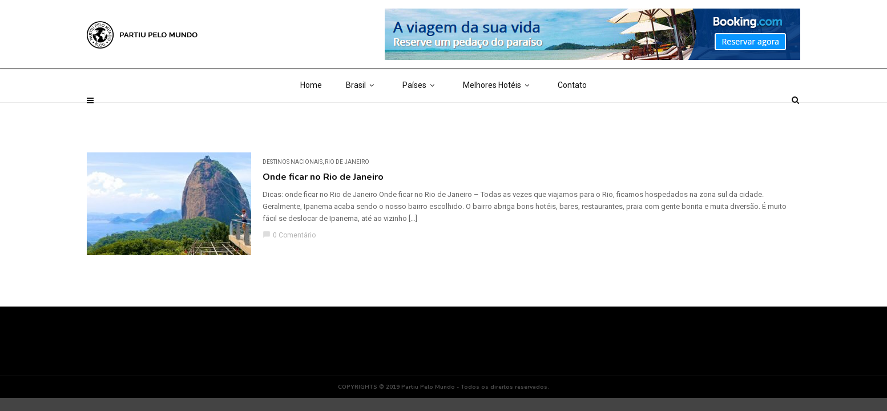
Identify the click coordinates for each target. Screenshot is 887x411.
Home (311, 114)
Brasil (362, 114)
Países (420, 114)
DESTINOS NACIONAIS (292, 162)
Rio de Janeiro (347, 162)
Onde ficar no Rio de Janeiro (323, 177)
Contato (572, 114)
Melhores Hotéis (498, 114)
